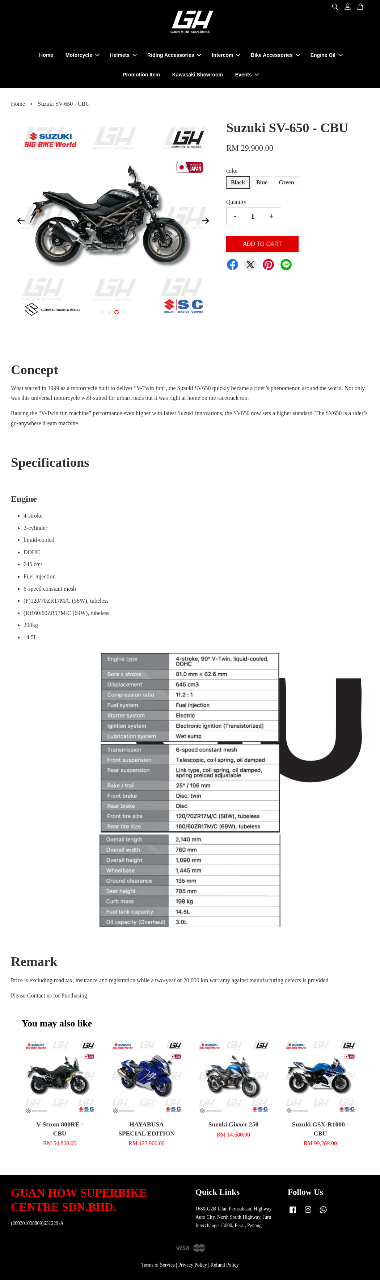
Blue (261, 182)
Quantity (236, 202)
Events (247, 75)
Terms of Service (158, 1265)
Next (206, 221)
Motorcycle (83, 55)
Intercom (226, 55)
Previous (21, 221)
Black (238, 182)
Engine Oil (327, 55)
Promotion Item (141, 75)
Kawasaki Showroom (197, 75)
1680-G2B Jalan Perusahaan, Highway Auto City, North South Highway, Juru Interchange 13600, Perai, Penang (233, 1217)
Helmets (123, 55)
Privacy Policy (192, 1265)
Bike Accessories (275, 55)
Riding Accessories (174, 55)
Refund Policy (225, 1265)
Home (46, 55)
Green (286, 182)
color (232, 171)
